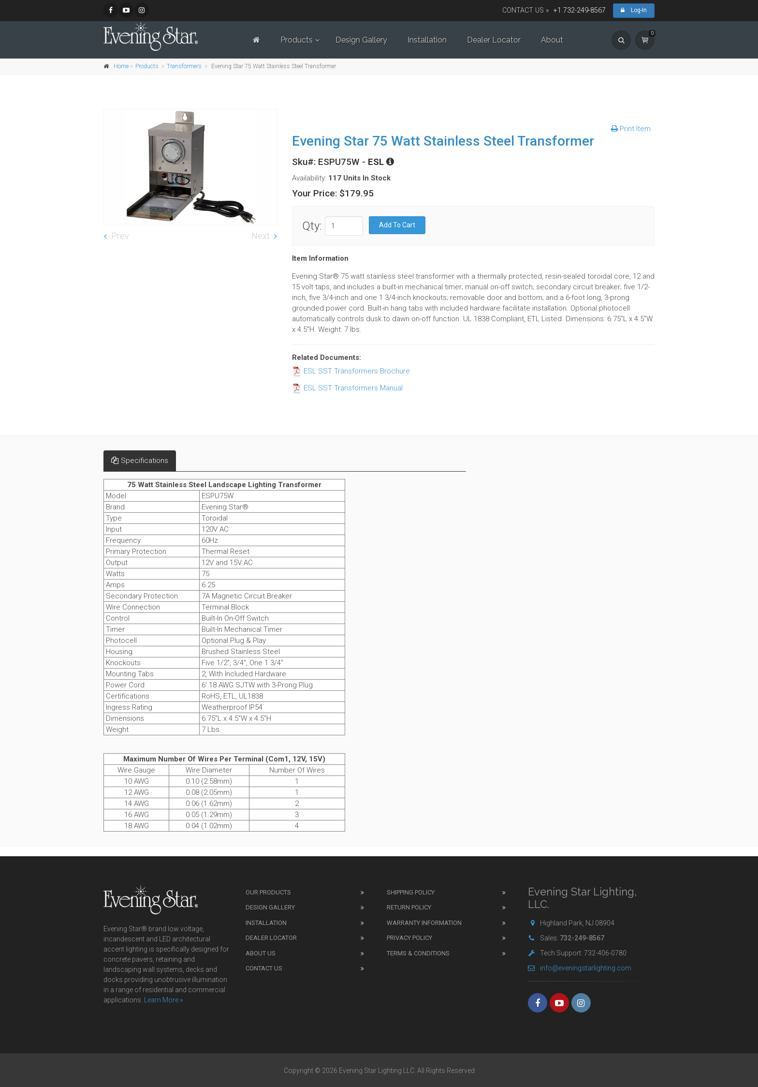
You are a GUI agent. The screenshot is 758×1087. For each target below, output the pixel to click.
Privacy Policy (409, 937)
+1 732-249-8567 (580, 10)
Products (296, 40)
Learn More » (163, 1000)
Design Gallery (361, 40)
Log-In (634, 10)
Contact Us (264, 968)
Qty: (312, 226)
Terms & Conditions (418, 953)
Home (121, 66)
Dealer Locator (494, 40)
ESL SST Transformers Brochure (351, 371)
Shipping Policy (411, 892)
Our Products (268, 892)
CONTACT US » (525, 10)
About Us (261, 953)
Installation (427, 40)
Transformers (184, 66)
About (552, 40)
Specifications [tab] (139, 460)
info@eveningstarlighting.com (579, 968)
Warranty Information (424, 922)
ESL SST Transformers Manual (347, 388)
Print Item (631, 128)
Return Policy (409, 907)
